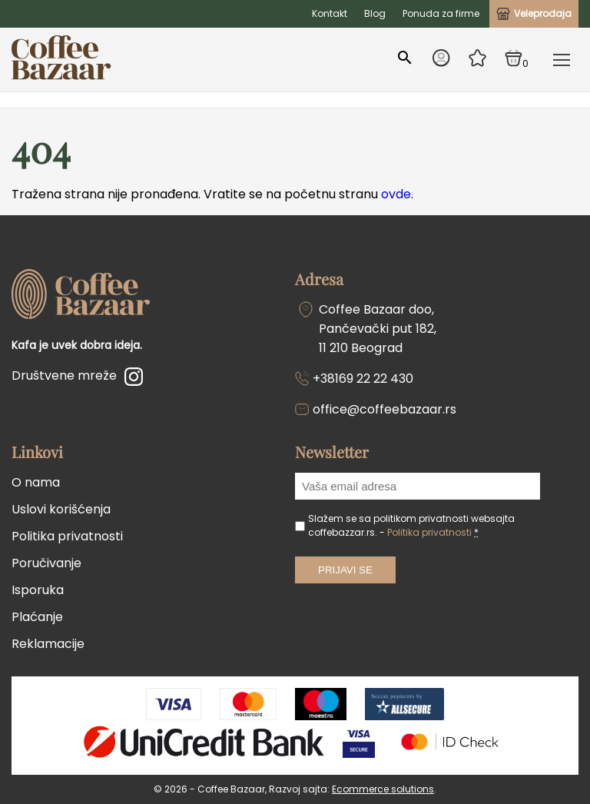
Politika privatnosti (67, 536)
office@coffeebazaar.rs (384, 409)
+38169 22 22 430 (363, 378)
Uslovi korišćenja (61, 509)
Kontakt (329, 13)
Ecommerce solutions (383, 789)
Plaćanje (37, 617)
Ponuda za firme (441, 13)
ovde (396, 194)
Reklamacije (48, 644)
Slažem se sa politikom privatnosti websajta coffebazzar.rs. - (411, 525)
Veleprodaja (534, 13)
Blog (375, 13)
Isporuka (38, 590)
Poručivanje (46, 563)
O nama (36, 482)
